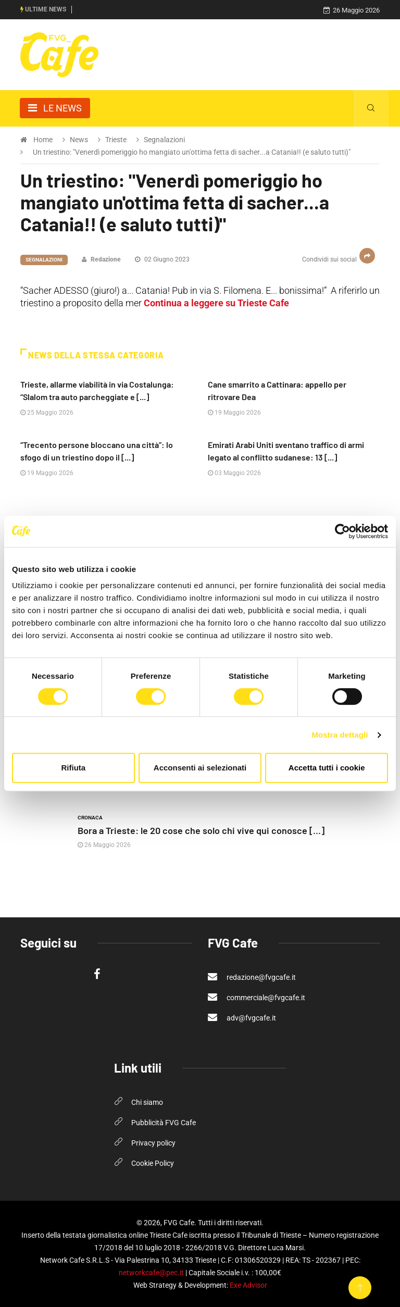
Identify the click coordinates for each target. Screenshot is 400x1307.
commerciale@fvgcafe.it (256, 997)
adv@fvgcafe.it (242, 1017)
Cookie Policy (152, 1163)
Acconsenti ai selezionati (200, 767)
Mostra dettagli (339, 734)
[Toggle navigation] (55, 108)
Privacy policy (153, 1143)
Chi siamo (147, 1102)
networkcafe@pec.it (151, 1272)
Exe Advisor (248, 1285)
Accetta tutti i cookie (327, 767)
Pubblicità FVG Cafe (163, 1122)
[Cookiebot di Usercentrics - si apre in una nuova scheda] (342, 531)
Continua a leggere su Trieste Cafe (216, 302)
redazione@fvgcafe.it (252, 976)
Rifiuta (73, 767)
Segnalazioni (44, 260)
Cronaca (90, 817)
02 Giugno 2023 (162, 259)
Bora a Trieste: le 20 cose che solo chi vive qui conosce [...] (201, 830)
